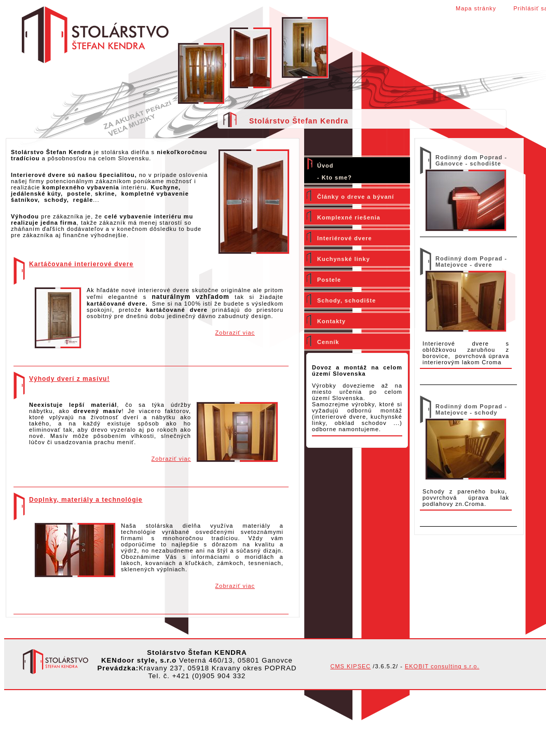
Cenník (328, 342)
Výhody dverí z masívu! (69, 378)
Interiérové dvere (344, 238)
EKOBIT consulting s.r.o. (442, 666)
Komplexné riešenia (348, 217)
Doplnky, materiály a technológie (86, 499)
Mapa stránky (476, 8)
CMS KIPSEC (350, 666)
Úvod (325, 165)
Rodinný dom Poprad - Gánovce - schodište (471, 160)
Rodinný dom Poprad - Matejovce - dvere (471, 261)
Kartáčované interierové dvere (81, 264)
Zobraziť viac (235, 332)
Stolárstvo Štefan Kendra (298, 121)
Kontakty (331, 321)
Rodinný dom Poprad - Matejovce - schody (471, 409)
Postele (329, 280)
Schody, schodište (346, 300)
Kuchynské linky (343, 259)
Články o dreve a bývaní (355, 197)
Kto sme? (337, 177)
